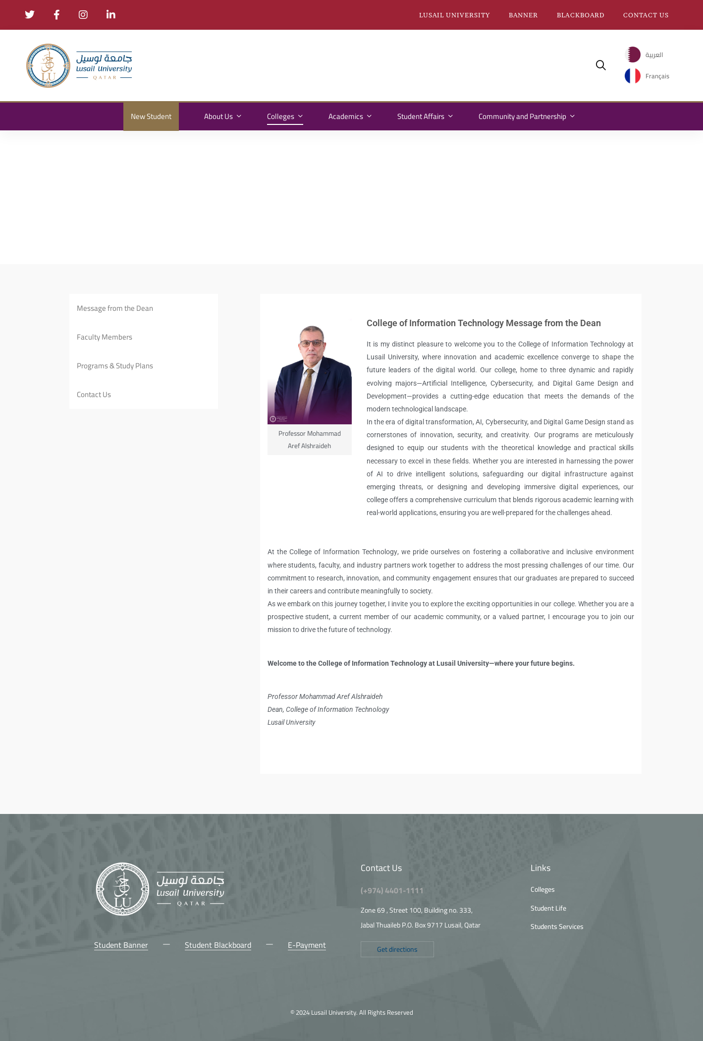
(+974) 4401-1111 (392, 890)
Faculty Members (104, 337)
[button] (397, 949)
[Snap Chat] (153, 967)
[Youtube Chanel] (138, 967)
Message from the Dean (115, 308)
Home (33, 145)
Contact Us (94, 394)
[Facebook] (109, 967)
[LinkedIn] (168, 967)
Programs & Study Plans (115, 365)
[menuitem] (644, 54)
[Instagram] (123, 967)
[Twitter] (94, 967)
